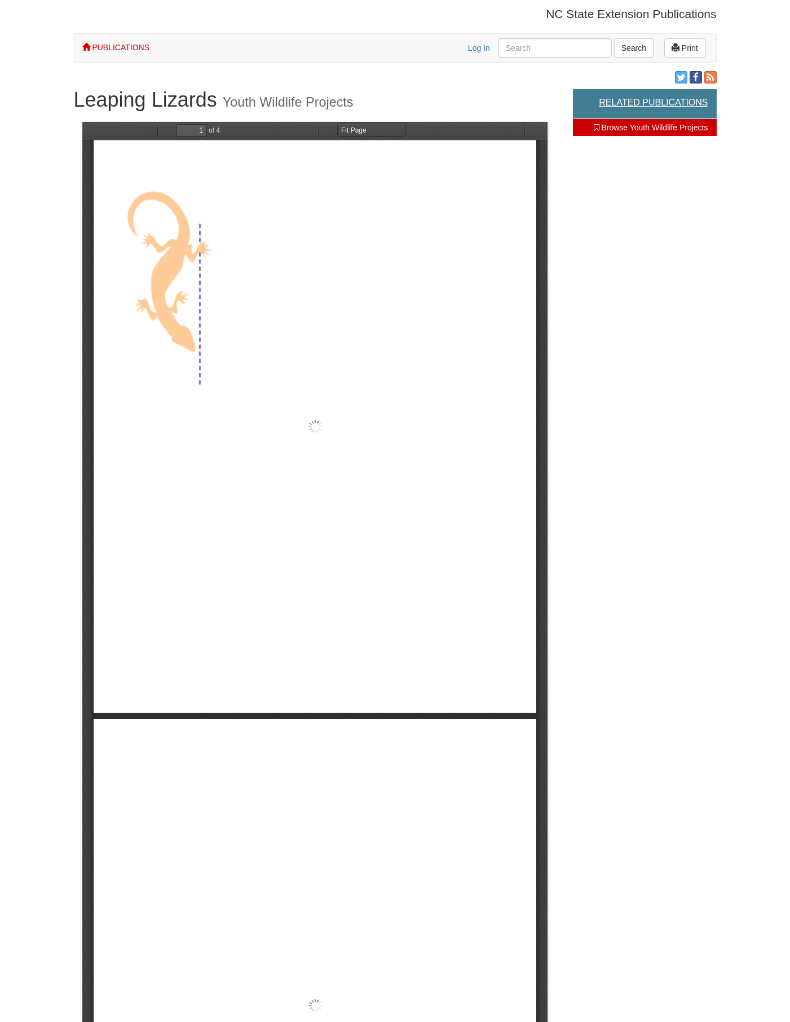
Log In (479, 47)
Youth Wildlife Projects (288, 102)
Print (685, 47)
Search (633, 47)
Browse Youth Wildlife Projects (651, 127)
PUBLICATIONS (116, 47)
